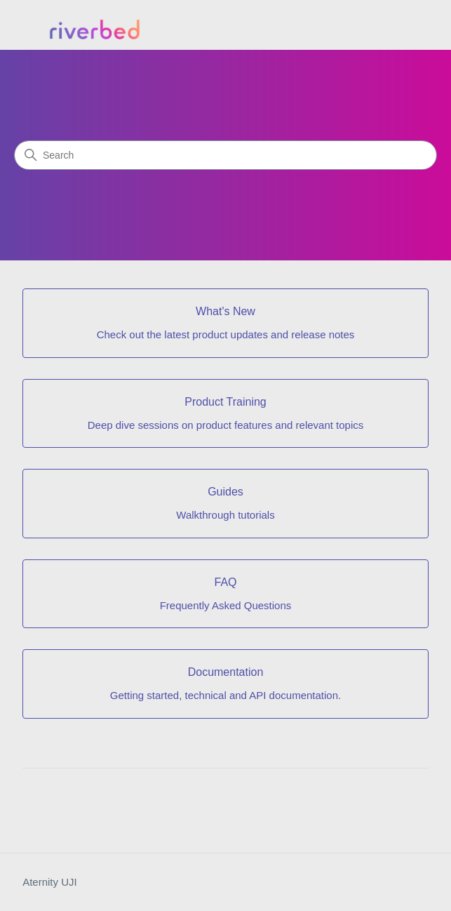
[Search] (225, 155)
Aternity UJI (49, 882)
